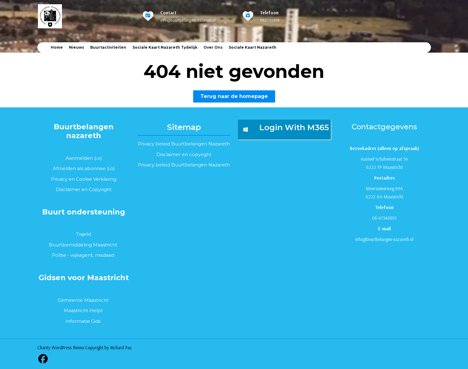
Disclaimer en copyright (183, 154)
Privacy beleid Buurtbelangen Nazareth (184, 144)
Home (57, 47)
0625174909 (269, 20)
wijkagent (81, 255)
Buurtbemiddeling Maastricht (83, 245)
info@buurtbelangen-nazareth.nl (188, 20)
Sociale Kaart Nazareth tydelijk (164, 47)
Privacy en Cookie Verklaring (83, 179)
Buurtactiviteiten (108, 47)
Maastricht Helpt (83, 310)
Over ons (213, 47)
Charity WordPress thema (60, 347)
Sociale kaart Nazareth (252, 47)
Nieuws (76, 47)
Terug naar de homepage (237, 97)
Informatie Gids (83, 321)
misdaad (104, 255)
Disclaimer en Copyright (83, 189)
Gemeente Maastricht (83, 300)
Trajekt (83, 234)
